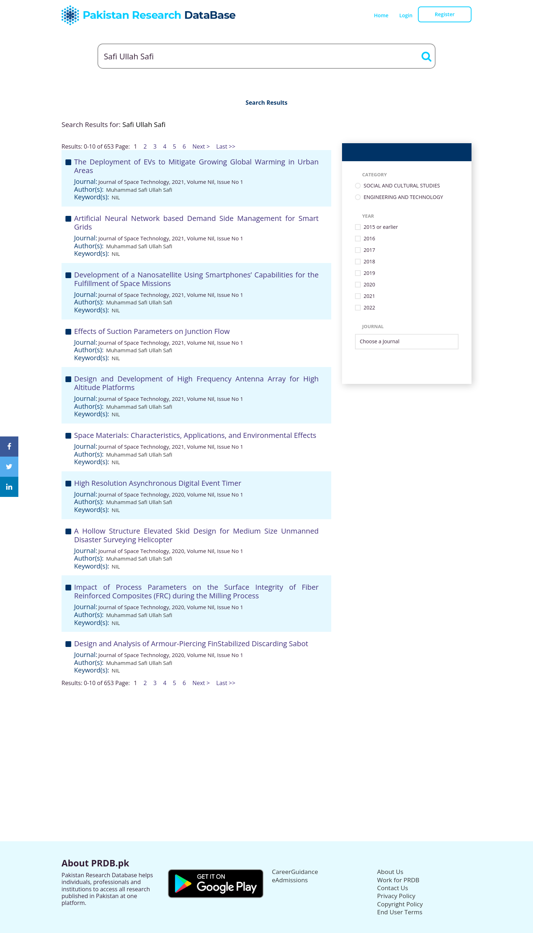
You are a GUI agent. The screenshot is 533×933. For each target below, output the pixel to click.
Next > (201, 146)
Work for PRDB (398, 880)
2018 (369, 262)
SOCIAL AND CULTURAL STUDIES (402, 186)
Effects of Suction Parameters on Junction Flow (152, 331)
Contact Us (392, 888)
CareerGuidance (295, 872)
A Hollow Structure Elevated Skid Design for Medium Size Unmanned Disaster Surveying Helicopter (196, 535)
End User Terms (400, 912)
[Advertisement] (266, 737)
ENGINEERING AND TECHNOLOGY (403, 197)
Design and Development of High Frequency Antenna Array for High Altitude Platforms (196, 383)
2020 (369, 285)
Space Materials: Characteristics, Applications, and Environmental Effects (195, 435)
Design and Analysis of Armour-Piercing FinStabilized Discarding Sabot (191, 643)
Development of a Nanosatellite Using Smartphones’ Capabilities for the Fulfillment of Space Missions (196, 279)
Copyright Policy (400, 904)
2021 (369, 296)
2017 (369, 250)
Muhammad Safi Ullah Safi (139, 189)
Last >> (225, 146)
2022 (369, 308)
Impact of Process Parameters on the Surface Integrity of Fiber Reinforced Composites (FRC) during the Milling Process (196, 591)
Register (445, 14)
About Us (390, 872)
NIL (115, 197)
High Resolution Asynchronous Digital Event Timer (157, 483)
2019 (369, 273)
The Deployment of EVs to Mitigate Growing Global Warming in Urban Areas (196, 166)
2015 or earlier (381, 227)
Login (406, 15)
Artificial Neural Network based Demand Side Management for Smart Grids (196, 222)
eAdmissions (290, 880)
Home (381, 15)
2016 (369, 239)
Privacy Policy (396, 896)
